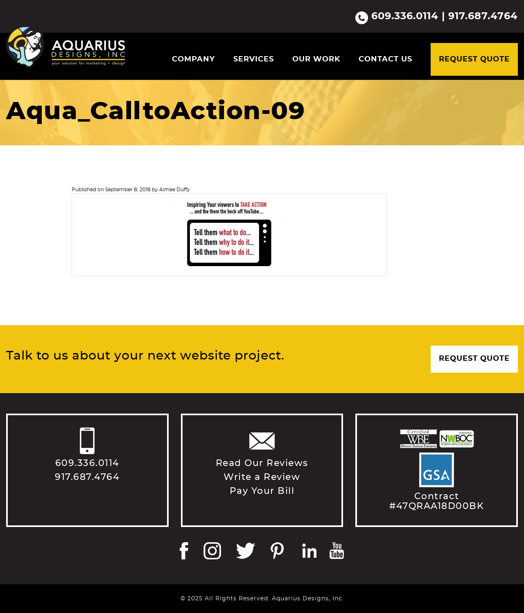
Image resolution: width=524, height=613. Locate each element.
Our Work (316, 59)
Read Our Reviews (262, 463)
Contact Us (385, 59)
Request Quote (474, 59)
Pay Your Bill (262, 490)
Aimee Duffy (174, 189)
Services (253, 59)
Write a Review (262, 477)
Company (193, 59)
